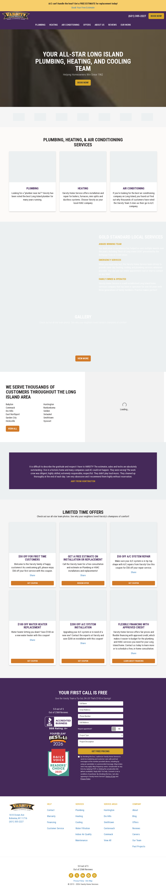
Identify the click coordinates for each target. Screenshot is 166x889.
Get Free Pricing (100, 751)
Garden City (11, 417)
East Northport (13, 414)
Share (32, 575)
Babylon (9, 404)
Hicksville (10, 421)
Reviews (136, 828)
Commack (10, 407)
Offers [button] (87, 24)
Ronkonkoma (49, 407)
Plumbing (79, 810)
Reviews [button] (112, 24)
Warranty (51, 816)
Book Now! (156, 16)
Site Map (88, 881)
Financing (51, 822)
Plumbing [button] (40, 24)
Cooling (78, 822)
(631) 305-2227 (26, 818)
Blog (134, 816)
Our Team (136, 840)
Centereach (109, 828)
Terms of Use (110, 776)
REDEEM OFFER (83, 583)
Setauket (47, 414)
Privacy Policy (85, 779)
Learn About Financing (134, 661)
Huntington (48, 404)
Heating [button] (53, 24)
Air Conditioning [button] (70, 24)
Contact (50, 810)
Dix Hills (9, 411)
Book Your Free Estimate (83, 7)
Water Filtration (82, 828)
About (135, 810)
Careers (136, 834)
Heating (79, 816)
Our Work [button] (126, 24)
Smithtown (48, 417)
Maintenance (81, 840)
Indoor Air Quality (83, 834)
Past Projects (138, 846)
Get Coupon (32, 583)
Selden (46, 411)
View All (12, 428)
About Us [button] (99, 24)
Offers (135, 822)
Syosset (47, 421)
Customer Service (55, 828)
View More (83, 358)
